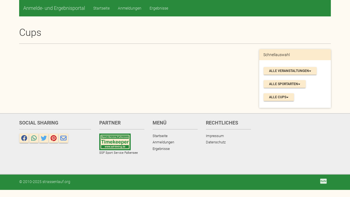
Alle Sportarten (284, 84)
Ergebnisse (159, 8)
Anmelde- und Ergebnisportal (54, 8)
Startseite (101, 8)
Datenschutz (216, 142)
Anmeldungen (129, 8)
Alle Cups (278, 97)
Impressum (215, 136)
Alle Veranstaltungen (290, 71)
